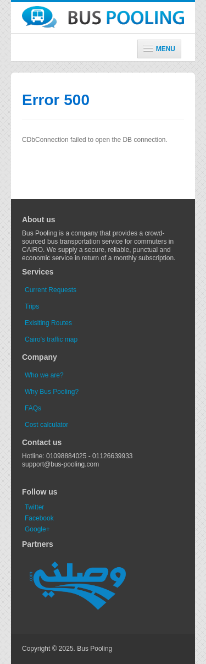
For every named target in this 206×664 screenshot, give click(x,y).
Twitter (34, 507)
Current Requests (50, 290)
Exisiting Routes (48, 323)
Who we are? (44, 375)
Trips (32, 306)
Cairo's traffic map (51, 339)
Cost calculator (46, 425)
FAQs (33, 408)
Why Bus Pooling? (52, 392)
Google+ (37, 529)
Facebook (39, 518)
